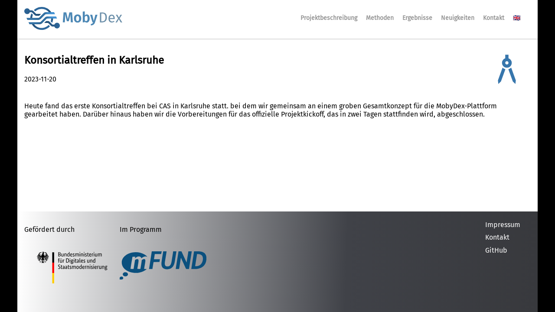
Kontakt (493, 18)
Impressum (502, 225)
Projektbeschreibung (328, 18)
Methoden (380, 18)
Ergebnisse (417, 18)
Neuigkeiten (457, 18)
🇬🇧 (516, 18)
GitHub (496, 250)
